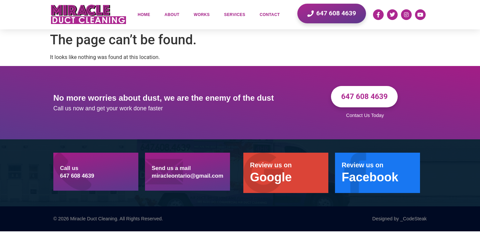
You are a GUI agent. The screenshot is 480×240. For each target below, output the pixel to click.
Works (202, 14)
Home (144, 14)
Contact (270, 14)
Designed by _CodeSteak (399, 218)
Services (234, 14)
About (172, 14)
